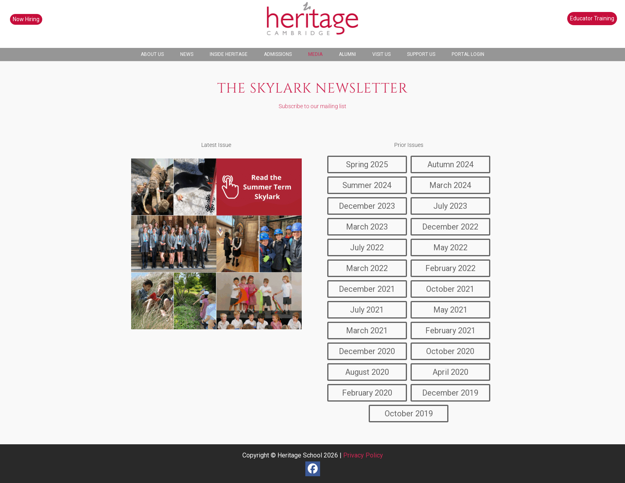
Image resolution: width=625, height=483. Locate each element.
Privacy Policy (363, 455)
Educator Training (592, 18)
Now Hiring (26, 19)
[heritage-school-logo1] (312, 24)
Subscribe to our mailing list (312, 106)
